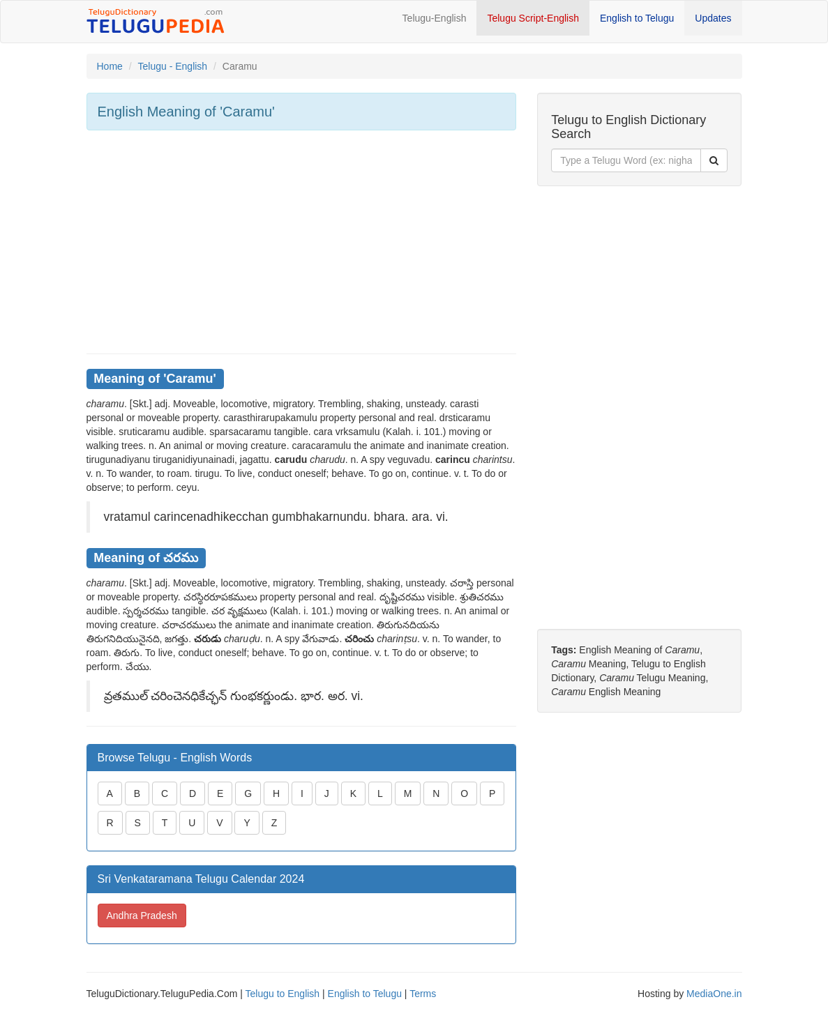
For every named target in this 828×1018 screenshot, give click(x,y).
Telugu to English (283, 993)
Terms (422, 993)
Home (110, 66)
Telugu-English (434, 18)
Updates (713, 18)
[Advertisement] (301, 242)
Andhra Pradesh (142, 915)
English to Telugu (637, 18)
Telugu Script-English (533, 18)
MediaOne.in (714, 993)
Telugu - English (173, 66)
